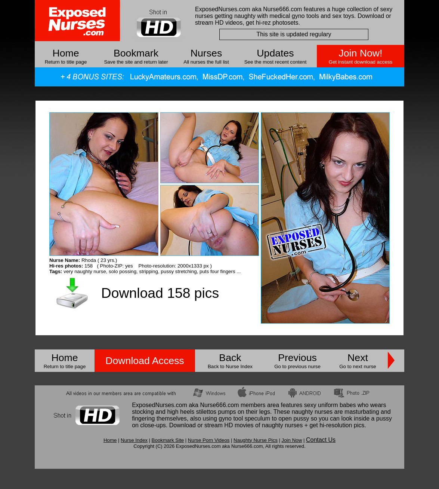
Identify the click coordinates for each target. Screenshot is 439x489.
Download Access (144, 360)
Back (230, 357)
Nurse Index (134, 440)
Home (65, 53)
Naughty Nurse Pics (256, 440)
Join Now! (360, 53)
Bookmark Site (168, 440)
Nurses (206, 53)
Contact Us (321, 440)
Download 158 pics (160, 293)
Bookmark (136, 53)
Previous (297, 357)
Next (357, 357)
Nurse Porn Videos (209, 440)
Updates (275, 53)
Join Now (291, 440)
